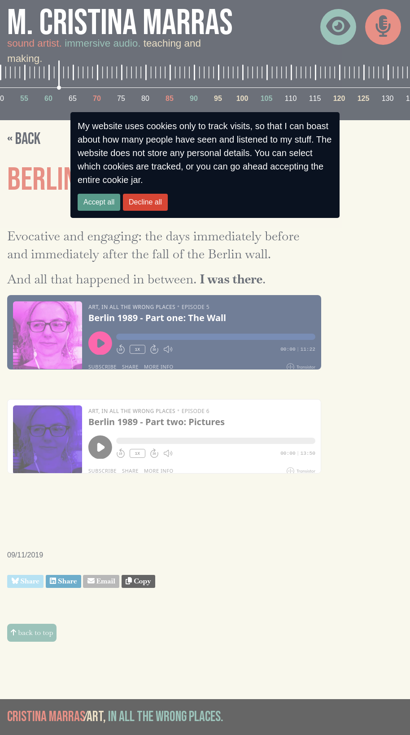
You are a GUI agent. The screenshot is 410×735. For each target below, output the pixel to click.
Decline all (145, 202)
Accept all (98, 202)
